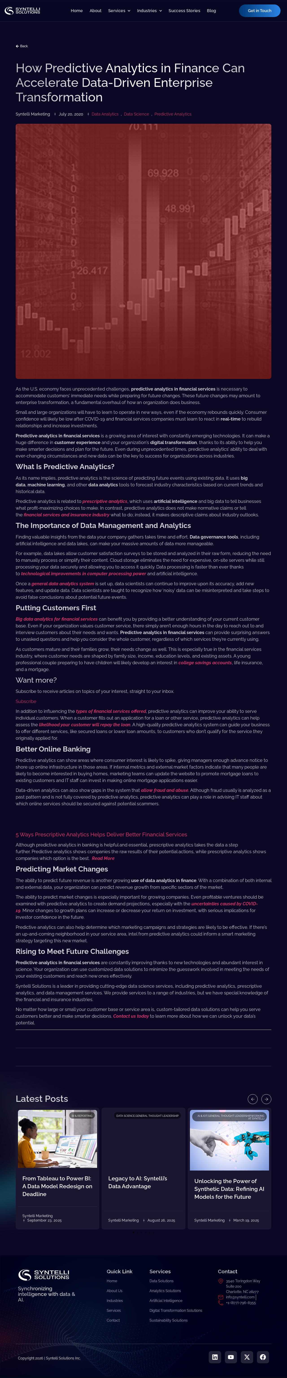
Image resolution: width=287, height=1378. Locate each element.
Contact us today (131, 1016)
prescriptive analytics (105, 501)
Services (119, 11)
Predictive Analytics (172, 114)
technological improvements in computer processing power (83, 573)
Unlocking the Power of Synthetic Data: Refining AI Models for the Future (229, 1189)
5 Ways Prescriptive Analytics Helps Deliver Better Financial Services (101, 834)
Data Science (136, 114)
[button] (251, 1099)
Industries (149, 11)
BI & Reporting (82, 1115)
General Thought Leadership (156, 1115)
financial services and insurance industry (66, 514)
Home (77, 10)
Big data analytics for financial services (57, 619)
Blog (211, 10)
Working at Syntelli (256, 1117)
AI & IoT (202, 1115)
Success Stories (184, 10)
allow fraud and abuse (164, 790)
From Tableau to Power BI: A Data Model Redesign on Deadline (57, 1186)
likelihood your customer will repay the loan (84, 724)
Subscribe (26, 701)
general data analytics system (63, 583)
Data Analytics (105, 114)
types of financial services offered (111, 711)
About (96, 10)
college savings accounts (205, 662)
